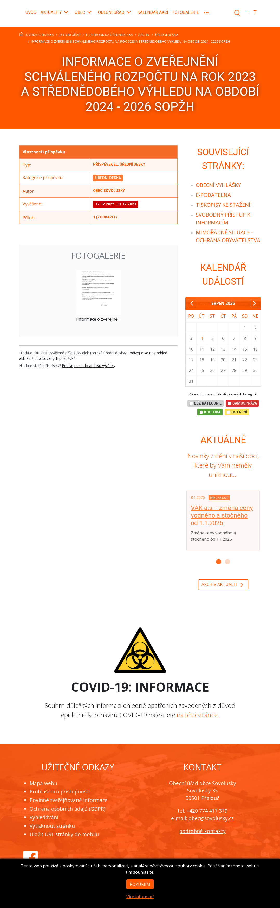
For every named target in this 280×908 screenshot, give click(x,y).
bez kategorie (206, 403)
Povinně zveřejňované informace (69, 800)
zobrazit (106, 217)
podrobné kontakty (202, 831)
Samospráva (242, 403)
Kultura (209, 412)
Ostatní (237, 412)
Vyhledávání (44, 817)
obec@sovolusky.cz (211, 818)
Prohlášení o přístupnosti (60, 791)
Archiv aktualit (223, 585)
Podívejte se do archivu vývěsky (88, 365)
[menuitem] (218, 184)
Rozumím (140, 893)
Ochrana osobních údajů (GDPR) (67, 808)
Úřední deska (108, 178)
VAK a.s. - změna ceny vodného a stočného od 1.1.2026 (222, 515)
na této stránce (197, 714)
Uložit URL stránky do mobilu (64, 834)
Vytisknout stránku (52, 825)
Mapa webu (43, 783)
